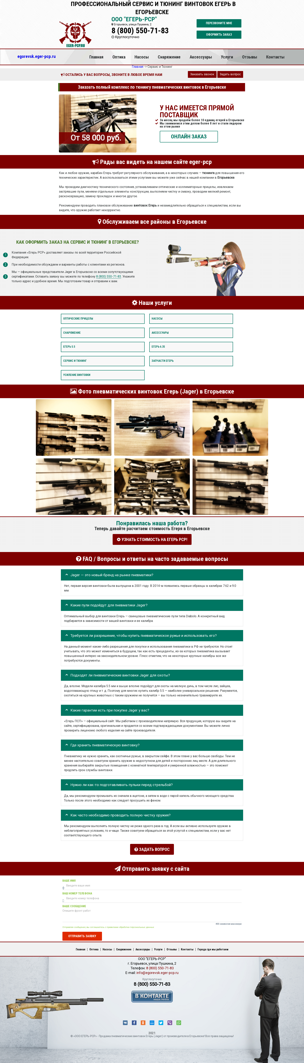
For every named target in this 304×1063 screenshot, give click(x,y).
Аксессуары (201, 56)
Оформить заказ (219, 34)
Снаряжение (169, 56)
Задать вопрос (230, 74)
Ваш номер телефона (77, 891)
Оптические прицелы (78, 318)
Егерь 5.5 (69, 347)
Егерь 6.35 (158, 347)
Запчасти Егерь (163, 361)
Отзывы (249, 56)
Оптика (118, 56)
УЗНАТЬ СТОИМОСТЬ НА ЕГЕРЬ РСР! (152, 539)
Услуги (227, 56)
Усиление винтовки (76, 375)
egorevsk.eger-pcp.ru (36, 56)
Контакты (275, 56)
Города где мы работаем (213, 947)
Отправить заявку (82, 934)
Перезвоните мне (219, 23)
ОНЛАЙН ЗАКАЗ (189, 136)
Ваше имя (69, 878)
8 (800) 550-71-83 (140, 30)
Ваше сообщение (74, 904)
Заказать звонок (202, 74)
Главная (96, 56)
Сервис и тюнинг (75, 361)
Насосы (142, 56)
